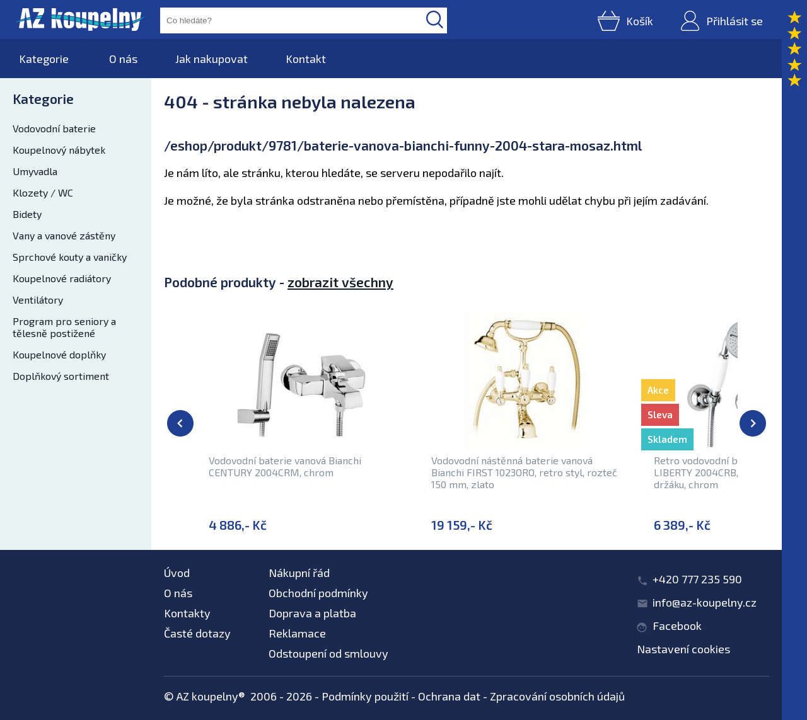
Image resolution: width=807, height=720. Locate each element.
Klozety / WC (43, 192)
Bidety (27, 214)
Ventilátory (38, 300)
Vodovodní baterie (54, 128)
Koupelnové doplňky (59, 354)
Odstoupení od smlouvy (328, 653)
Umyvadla (35, 171)
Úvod (177, 573)
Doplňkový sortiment (61, 376)
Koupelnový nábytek (59, 150)
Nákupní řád (299, 573)
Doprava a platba (312, 613)
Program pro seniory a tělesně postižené (64, 327)
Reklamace (297, 633)
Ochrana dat (449, 696)
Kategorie (44, 59)
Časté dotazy (197, 633)
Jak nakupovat (211, 59)
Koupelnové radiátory (62, 278)
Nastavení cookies (683, 649)
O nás (123, 59)
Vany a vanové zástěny (64, 235)
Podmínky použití (365, 696)
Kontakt (306, 59)
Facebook (677, 625)
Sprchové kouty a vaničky (70, 257)
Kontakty (187, 613)
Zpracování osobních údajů (557, 696)
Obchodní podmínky (318, 593)
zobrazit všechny (340, 282)
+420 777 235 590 (697, 579)
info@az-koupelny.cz (705, 602)
